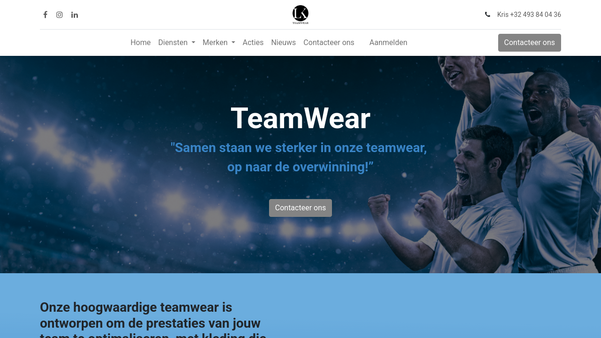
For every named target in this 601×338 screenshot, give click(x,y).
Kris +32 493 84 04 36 (529, 14)
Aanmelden (389, 42)
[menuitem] (140, 42)
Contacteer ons (529, 42)
